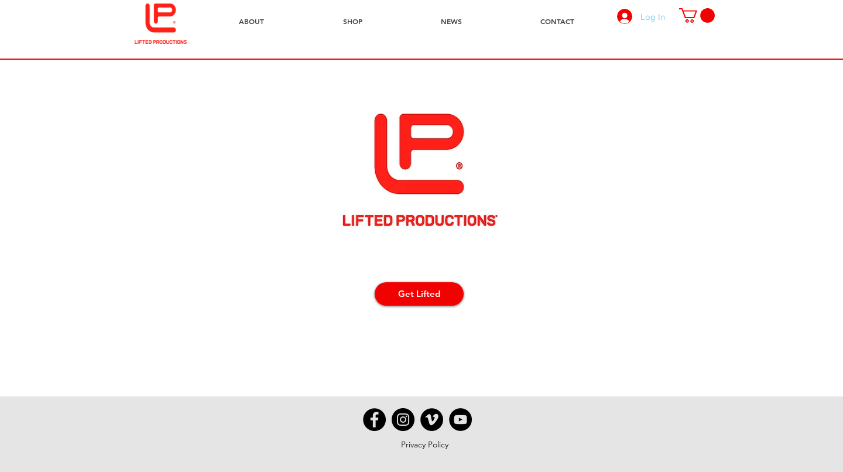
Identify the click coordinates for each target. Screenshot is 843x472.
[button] (697, 15)
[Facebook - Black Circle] (374, 419)
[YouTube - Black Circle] (460, 419)
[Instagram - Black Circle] (403, 419)
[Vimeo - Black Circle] (431, 419)
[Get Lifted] (419, 294)
